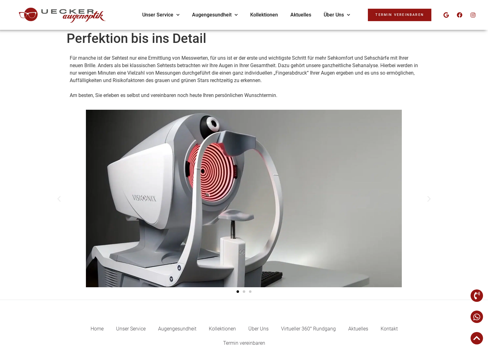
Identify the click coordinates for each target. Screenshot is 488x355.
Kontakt (389, 329)
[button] (59, 198)
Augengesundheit (215, 15)
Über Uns (337, 15)
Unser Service (161, 15)
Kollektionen (264, 15)
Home (97, 329)
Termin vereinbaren (244, 343)
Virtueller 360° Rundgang (308, 329)
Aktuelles (300, 15)
